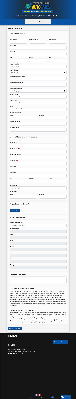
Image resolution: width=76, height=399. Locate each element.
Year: (11, 234)
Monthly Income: (15, 154)
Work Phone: (13, 185)
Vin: (11, 258)
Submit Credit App (14, 328)
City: (11, 57)
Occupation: (13, 160)
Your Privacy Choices (48, 396)
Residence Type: (15, 121)
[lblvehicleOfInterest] (38, 225)
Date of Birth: (14, 70)
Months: (41, 115)
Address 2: (13, 51)
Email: (11, 106)
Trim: (11, 252)
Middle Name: (33, 39)
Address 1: (13, 45)
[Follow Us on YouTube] (39, 394)
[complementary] (71, 394)
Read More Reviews (60, 342)
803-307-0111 (54, 16)
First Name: (13, 39)
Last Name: (52, 39)
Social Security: (14, 64)
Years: (11, 115)
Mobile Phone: (14, 94)
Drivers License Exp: (16, 88)
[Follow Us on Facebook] (36, 394)
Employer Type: (14, 148)
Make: (11, 240)
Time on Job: (14, 191)
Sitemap (40, 396)
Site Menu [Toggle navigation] (38, 21)
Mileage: (12, 264)
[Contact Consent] (10, 310)
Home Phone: (14, 100)
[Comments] (38, 280)
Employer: (13, 142)
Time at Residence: (15, 112)
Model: (12, 246)
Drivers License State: (16, 82)
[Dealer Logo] (38, 8)
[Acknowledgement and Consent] (10, 288)
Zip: (50, 57)
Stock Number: (14, 228)
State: (31, 57)
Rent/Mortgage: (14, 127)
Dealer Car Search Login (27, 396)
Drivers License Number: (17, 76)
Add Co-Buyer (15, 210)
